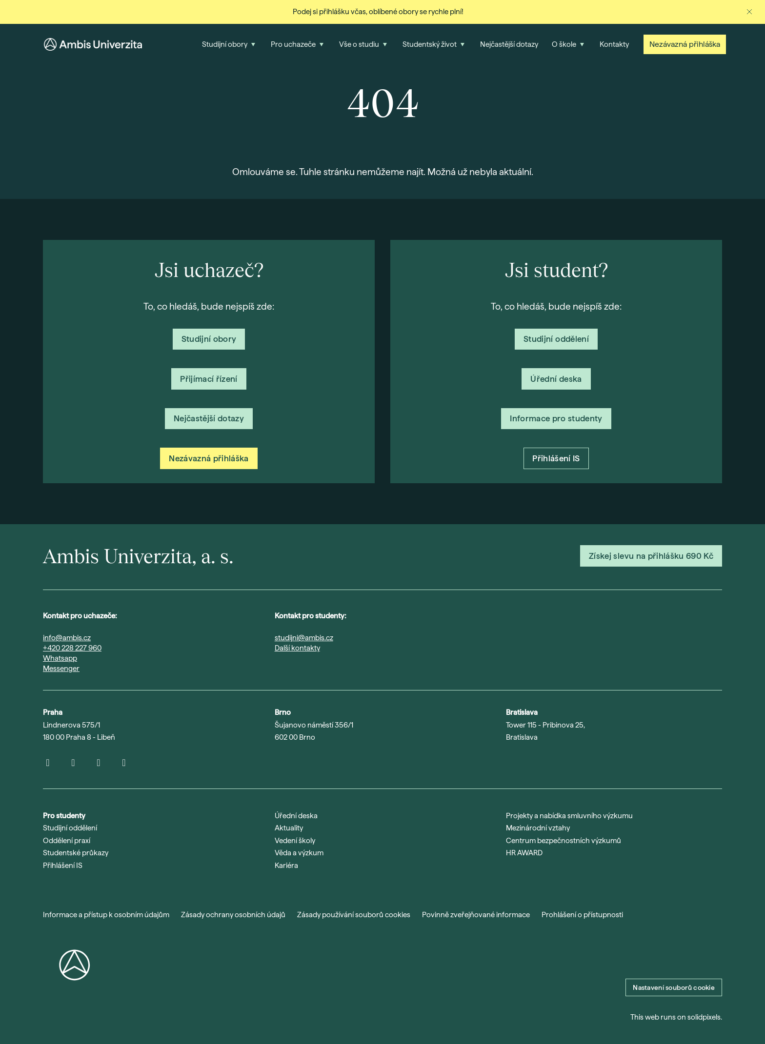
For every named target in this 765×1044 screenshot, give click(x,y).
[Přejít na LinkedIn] (98, 763)
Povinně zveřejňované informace (476, 914)
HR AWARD (524, 852)
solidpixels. (704, 1017)
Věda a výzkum (299, 852)
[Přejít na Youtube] (73, 763)
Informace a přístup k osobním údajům (106, 914)
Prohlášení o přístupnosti (582, 914)
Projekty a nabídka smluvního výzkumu (569, 815)
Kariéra (286, 865)
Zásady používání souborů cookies (353, 914)
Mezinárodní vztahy (538, 828)
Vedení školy (295, 840)
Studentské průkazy (75, 852)
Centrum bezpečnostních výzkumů (563, 840)
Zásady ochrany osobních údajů (233, 914)
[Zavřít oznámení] (749, 12)
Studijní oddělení (70, 828)
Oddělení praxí (66, 840)
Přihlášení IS (62, 865)
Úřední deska (296, 815)
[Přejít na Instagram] (48, 763)
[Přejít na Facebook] (124, 763)
